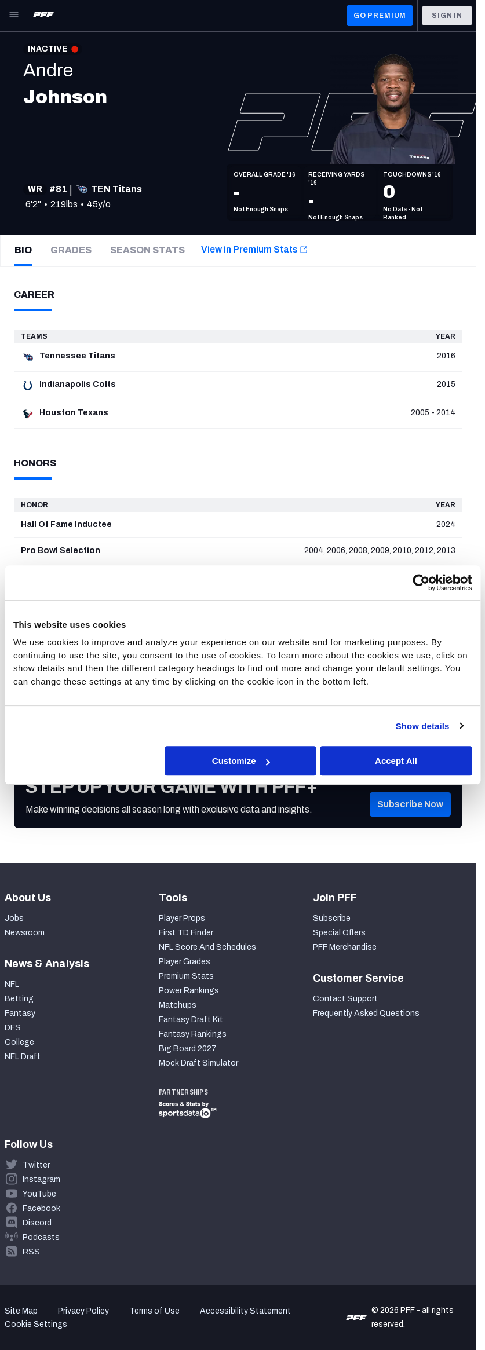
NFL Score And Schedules (207, 947)
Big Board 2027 (188, 1048)
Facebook (41, 1208)
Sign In (447, 16)
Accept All (396, 761)
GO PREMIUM (379, 16)
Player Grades (184, 961)
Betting (19, 998)
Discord (37, 1223)
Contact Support (345, 998)
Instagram (41, 1179)
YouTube (39, 1194)
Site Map (21, 1311)
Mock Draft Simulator (198, 1063)
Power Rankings (189, 990)
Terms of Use (154, 1311)
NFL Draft (23, 1056)
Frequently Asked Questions (366, 1013)
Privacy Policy (83, 1311)
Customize (241, 761)
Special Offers (339, 932)
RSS (31, 1251)
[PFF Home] (43, 15)
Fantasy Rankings (193, 1034)
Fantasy (20, 1013)
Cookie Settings (36, 1324)
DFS (13, 1027)
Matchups (177, 1005)
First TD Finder (186, 932)
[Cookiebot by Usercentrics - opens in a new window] (421, 582)
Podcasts (41, 1237)
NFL (12, 984)
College (19, 1042)
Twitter (36, 1165)
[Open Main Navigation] (14, 16)
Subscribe (332, 918)
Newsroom (25, 932)
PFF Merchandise (345, 947)
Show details (423, 726)
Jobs (14, 918)
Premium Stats (186, 976)
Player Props (182, 918)
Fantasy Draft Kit (191, 1019)
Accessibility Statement (245, 1311)
